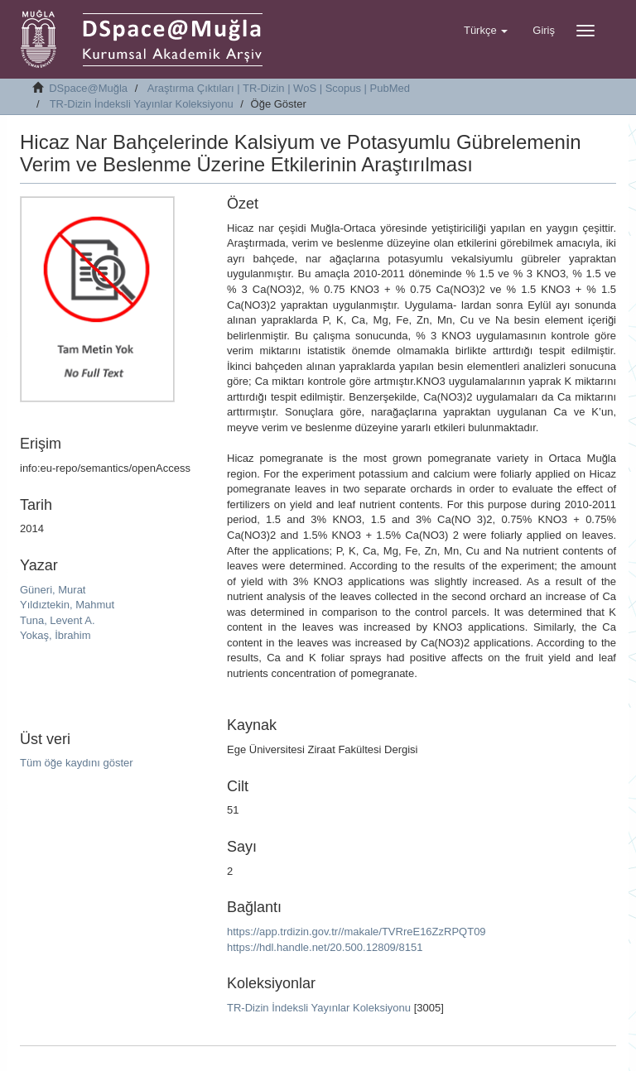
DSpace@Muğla (88, 88)
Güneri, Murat (52, 590)
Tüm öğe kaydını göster (76, 762)
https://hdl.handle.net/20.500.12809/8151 (324, 947)
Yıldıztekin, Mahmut (67, 604)
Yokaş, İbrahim (55, 635)
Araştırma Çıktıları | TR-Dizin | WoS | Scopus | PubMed (278, 88)
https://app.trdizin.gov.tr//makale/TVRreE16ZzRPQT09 (356, 931)
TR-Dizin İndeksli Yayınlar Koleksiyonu (142, 104)
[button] (485, 30)
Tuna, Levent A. (57, 620)
